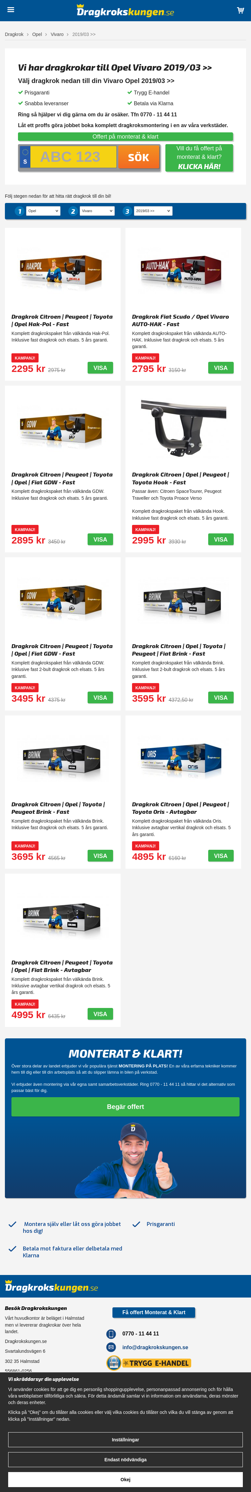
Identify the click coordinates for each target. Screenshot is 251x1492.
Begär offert (125, 1106)
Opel (37, 34)
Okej (125, 1479)
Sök (138, 157)
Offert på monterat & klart (125, 136)
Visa (100, 368)
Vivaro (57, 34)
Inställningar (125, 1439)
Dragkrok (14, 34)
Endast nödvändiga (125, 1459)
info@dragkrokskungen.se (155, 1347)
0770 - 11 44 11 (165, 1084)
